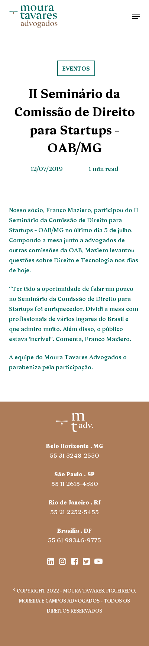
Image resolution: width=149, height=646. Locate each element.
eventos (76, 68)
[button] (136, 16)
